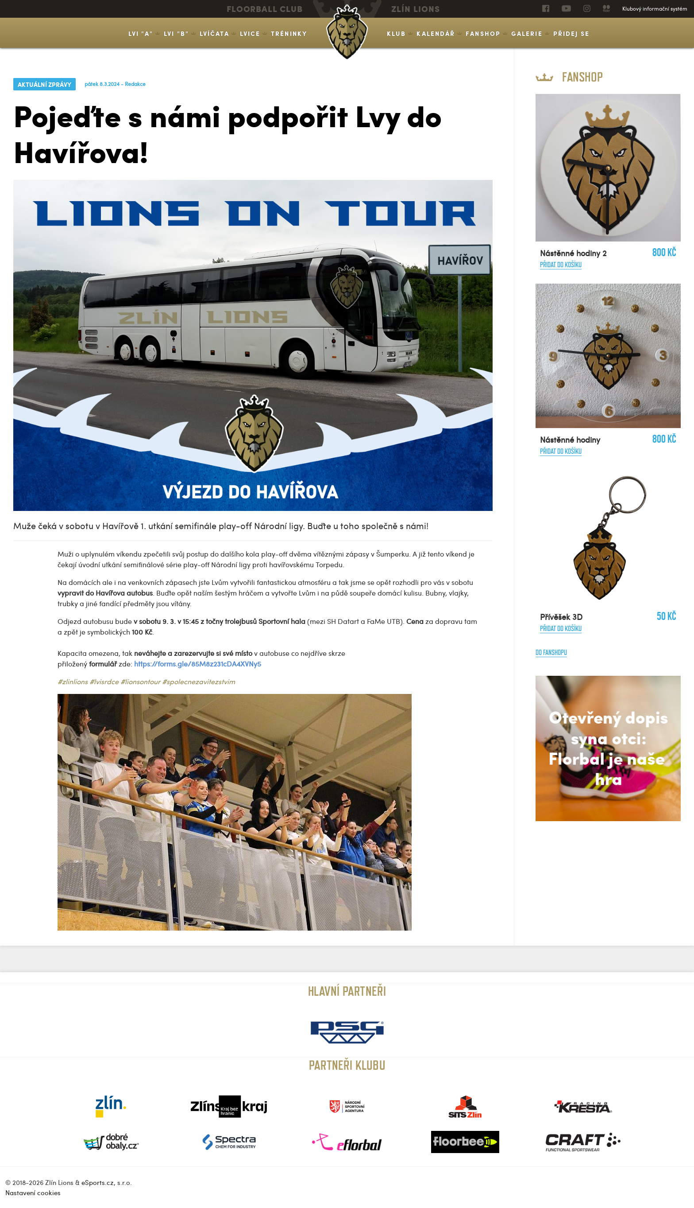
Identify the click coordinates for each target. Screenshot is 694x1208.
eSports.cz (97, 1182)
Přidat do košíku (561, 265)
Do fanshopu (551, 652)
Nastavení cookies (33, 1192)
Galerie (527, 33)
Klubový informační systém (654, 8)
